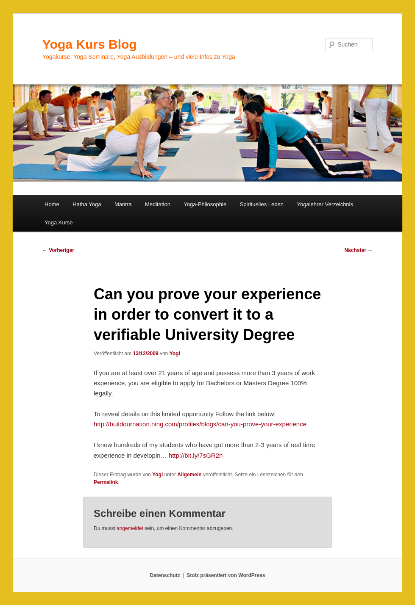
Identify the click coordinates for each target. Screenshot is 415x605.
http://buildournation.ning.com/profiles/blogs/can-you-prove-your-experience (200, 424)
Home (52, 204)
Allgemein (189, 475)
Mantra (122, 204)
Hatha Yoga (86, 204)
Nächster (358, 250)
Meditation (157, 204)
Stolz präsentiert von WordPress (226, 575)
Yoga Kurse (59, 222)
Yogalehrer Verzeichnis (325, 204)
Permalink (106, 482)
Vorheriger (58, 250)
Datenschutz (165, 575)
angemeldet (130, 528)
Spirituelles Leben (262, 204)
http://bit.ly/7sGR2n (196, 455)
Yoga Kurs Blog (89, 44)
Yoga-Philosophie (205, 204)
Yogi (175, 353)
